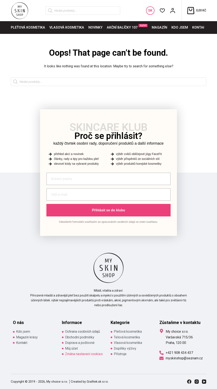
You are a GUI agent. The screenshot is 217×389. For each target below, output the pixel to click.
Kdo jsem (179, 27)
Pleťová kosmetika (28, 27)
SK (150, 10)
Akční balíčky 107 (127, 26)
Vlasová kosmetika (66, 27)
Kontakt (199, 27)
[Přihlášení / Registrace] (172, 10)
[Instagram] (197, 381)
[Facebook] (189, 381)
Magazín (159, 27)
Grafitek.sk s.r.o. (97, 381)
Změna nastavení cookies (84, 354)
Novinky (95, 27)
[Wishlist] (162, 10)
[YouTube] (204, 381)
